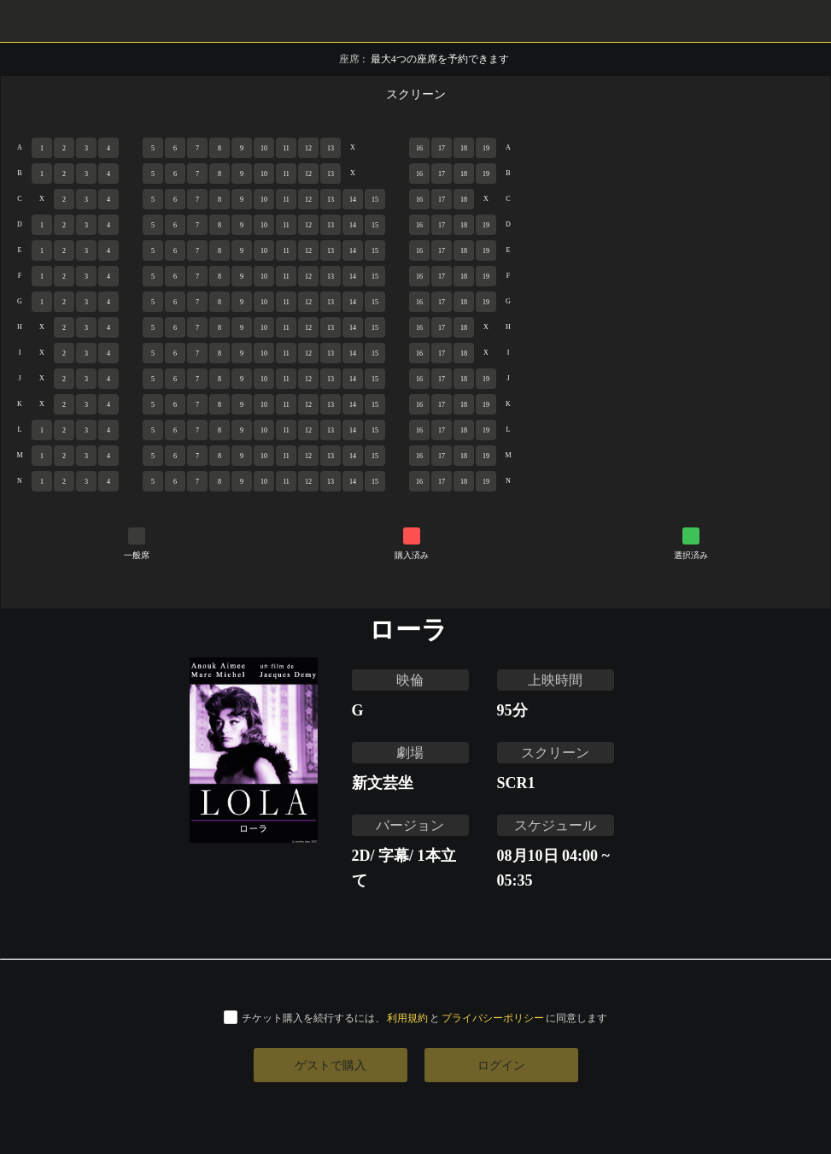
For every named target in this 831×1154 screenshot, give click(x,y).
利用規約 (407, 1017)
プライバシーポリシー (493, 1017)
